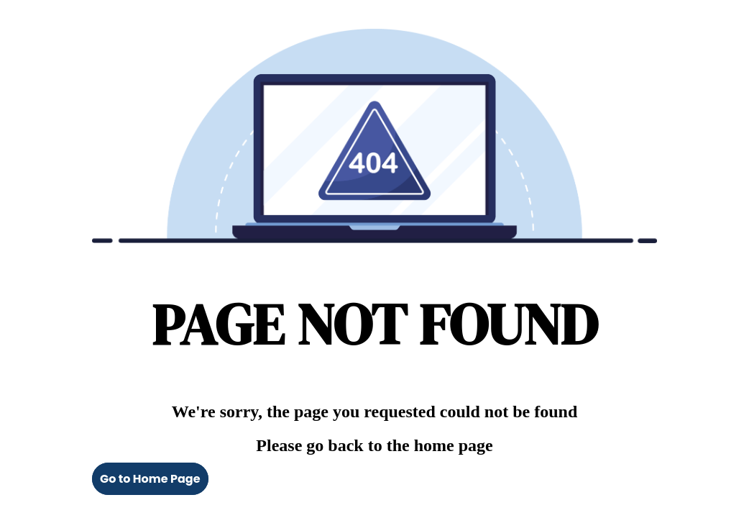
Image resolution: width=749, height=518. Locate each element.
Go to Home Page (150, 479)
